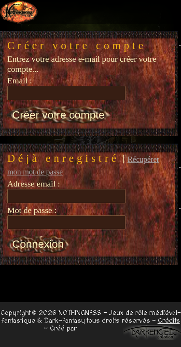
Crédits (169, 321)
